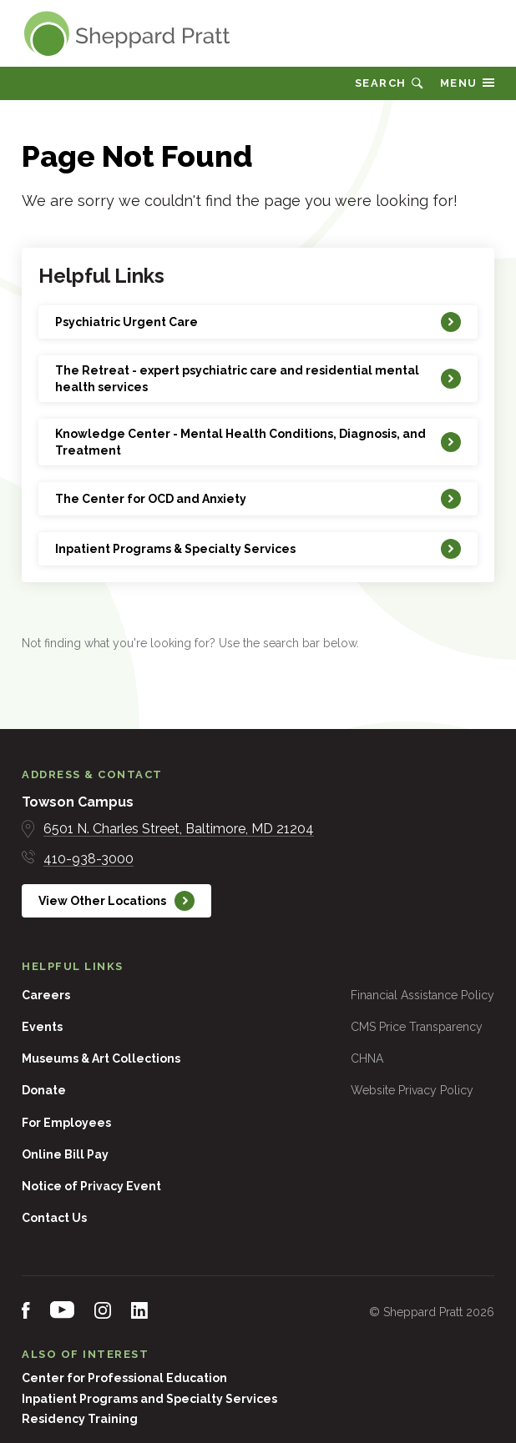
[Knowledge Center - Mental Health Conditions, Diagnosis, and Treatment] (258, 442)
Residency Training (80, 1418)
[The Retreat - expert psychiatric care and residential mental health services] (258, 378)
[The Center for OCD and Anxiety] (258, 498)
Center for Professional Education (124, 1378)
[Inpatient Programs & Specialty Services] (258, 549)
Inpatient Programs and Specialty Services (149, 1398)
